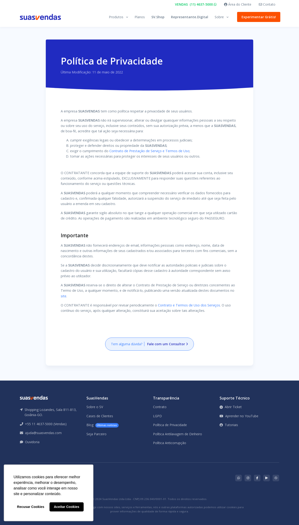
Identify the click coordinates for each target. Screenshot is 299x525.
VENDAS (196, 4)
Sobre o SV (94, 407)
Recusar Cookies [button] (30, 507)
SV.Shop (157, 17)
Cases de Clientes (99, 416)
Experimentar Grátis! (257, 17)
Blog (102, 425)
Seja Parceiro (96, 434)
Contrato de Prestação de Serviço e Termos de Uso (149, 151)
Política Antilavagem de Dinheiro (177, 434)
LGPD (157, 416)
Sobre (219, 17)
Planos (140, 17)
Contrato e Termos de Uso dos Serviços (189, 305)
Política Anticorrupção (169, 443)
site (63, 296)
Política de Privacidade (170, 425)
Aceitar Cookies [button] (66, 507)
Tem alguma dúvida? (149, 344)
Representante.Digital (189, 17)
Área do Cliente (237, 4)
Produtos (116, 17)
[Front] (40, 17)
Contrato (160, 407)
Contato (267, 4)
